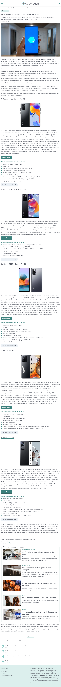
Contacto (3, 673)
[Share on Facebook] (6, 542)
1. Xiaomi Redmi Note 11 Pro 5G (13, 99)
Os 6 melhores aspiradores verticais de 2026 (15, 647)
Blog (7, 7)
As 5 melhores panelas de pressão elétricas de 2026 (17, 656)
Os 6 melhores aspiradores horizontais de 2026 (16, 652)
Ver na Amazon (6, 157)
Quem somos (4, 671)
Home (2, 7)
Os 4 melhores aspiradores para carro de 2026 (16, 661)
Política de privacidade (7, 675)
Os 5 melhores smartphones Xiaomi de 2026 (19, 7)
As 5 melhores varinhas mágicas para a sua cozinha (16, 642)
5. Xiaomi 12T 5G (7, 438)
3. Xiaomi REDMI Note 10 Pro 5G (13, 264)
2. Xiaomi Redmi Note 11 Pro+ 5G (13, 190)
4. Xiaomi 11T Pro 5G (9, 351)
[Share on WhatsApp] (2, 542)
